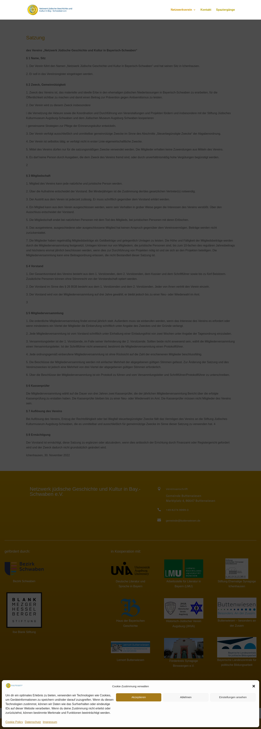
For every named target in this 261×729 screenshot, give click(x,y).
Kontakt (205, 10)
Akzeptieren (138, 697)
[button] (254, 686)
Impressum (50, 722)
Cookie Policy (14, 722)
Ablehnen (185, 697)
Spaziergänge (225, 10)
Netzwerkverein (181, 10)
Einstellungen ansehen (233, 697)
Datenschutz (33, 722)
